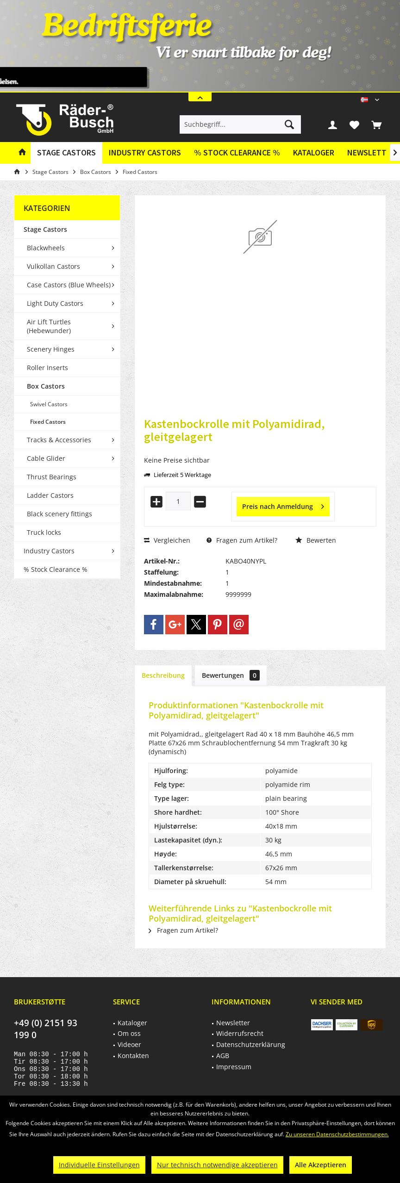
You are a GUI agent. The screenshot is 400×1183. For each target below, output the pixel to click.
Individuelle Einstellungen (99, 1164)
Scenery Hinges (51, 349)
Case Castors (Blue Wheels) (69, 284)
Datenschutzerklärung (250, 1044)
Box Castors (46, 386)
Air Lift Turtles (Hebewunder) (49, 326)
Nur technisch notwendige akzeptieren (217, 1164)
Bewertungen (231, 675)
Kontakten (133, 1055)
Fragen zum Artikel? (241, 540)
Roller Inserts (47, 367)
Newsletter (233, 1022)
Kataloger (313, 152)
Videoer (129, 1044)
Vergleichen (167, 540)
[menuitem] (376, 124)
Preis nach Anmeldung (283, 505)
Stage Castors (45, 229)
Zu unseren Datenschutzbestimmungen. (337, 1134)
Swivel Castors (49, 404)
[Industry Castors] (145, 153)
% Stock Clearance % (56, 569)
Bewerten (315, 540)
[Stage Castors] (66, 153)
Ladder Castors (50, 495)
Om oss (129, 1033)
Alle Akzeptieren (320, 1164)
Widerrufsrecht (239, 1033)
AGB (222, 1055)
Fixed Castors (48, 422)
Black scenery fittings (59, 513)
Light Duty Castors (55, 303)
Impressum (233, 1066)
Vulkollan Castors (53, 266)
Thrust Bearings (51, 476)
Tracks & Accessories (59, 439)
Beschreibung (163, 675)
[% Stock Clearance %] (237, 153)
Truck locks (44, 532)
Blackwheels (46, 247)
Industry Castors (49, 550)
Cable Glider (46, 458)
